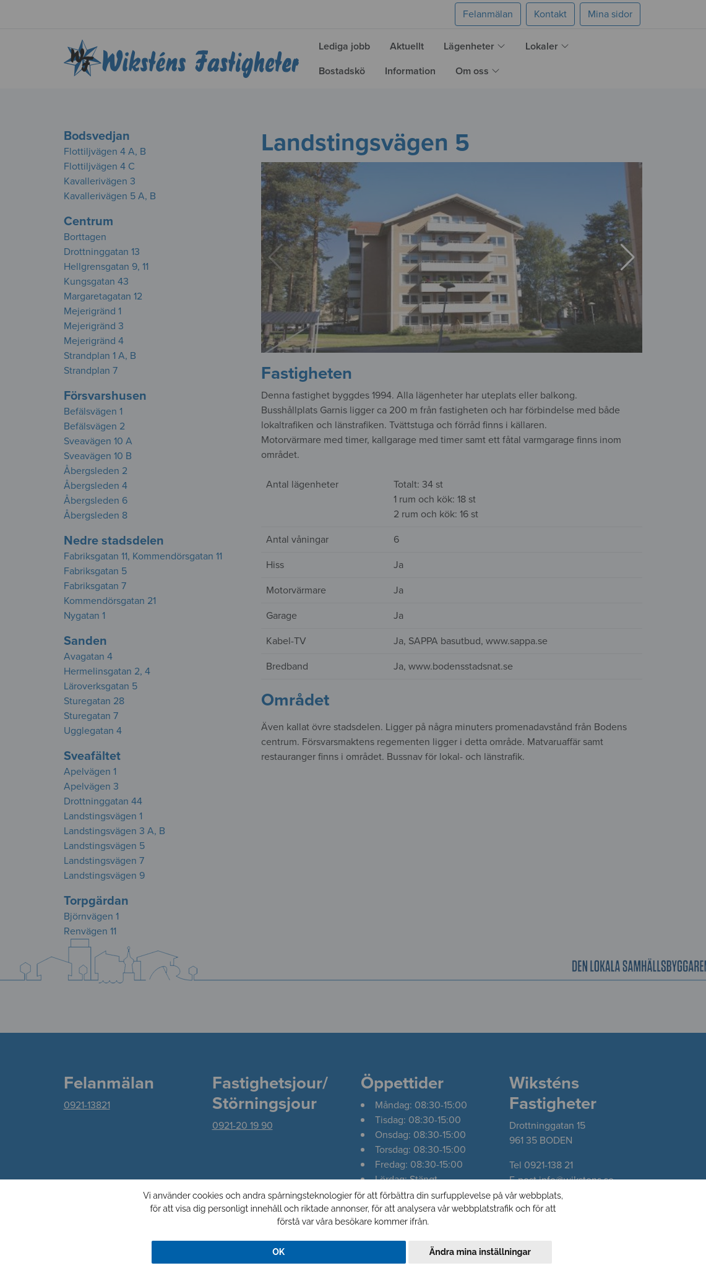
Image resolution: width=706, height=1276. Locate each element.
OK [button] (278, 1252)
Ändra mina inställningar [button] (480, 1252)
